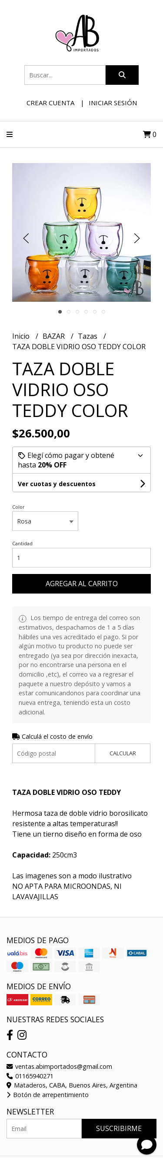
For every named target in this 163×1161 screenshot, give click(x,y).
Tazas (88, 336)
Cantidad (22, 543)
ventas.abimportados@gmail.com (59, 1066)
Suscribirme (119, 1128)
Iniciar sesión (113, 102)
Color (18, 507)
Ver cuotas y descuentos (57, 484)
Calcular (123, 753)
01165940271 (30, 1076)
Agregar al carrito (82, 583)
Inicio (21, 336)
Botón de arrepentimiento (48, 1095)
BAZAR (55, 336)
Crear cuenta (50, 102)
